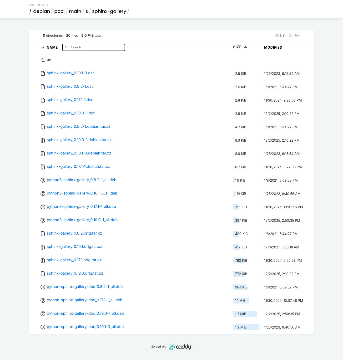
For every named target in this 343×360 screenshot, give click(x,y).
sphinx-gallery (109, 11)
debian (41, 11)
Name (53, 47)
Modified (273, 47)
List (280, 35)
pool (59, 11)
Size (240, 47)
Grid (294, 35)
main (75, 11)
